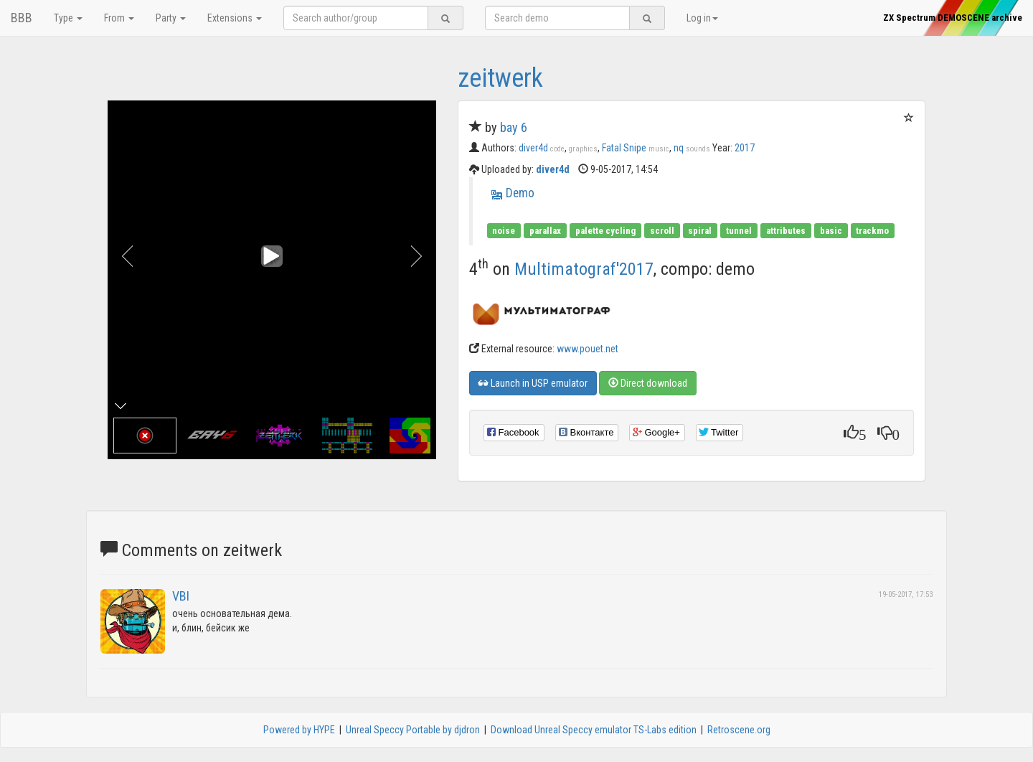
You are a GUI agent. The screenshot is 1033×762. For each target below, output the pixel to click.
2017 (745, 148)
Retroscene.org (738, 729)
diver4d (542, 148)
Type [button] (68, 18)
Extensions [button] (234, 18)
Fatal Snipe (635, 148)
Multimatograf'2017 (584, 269)
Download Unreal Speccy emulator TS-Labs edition (594, 729)
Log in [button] (702, 18)
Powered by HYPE (299, 729)
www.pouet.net (587, 348)
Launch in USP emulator (533, 383)
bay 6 (513, 127)
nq (692, 148)
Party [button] (171, 18)
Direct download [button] (647, 383)
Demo (520, 193)
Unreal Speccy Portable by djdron (413, 729)
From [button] (119, 18)
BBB (21, 17)
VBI (180, 595)
